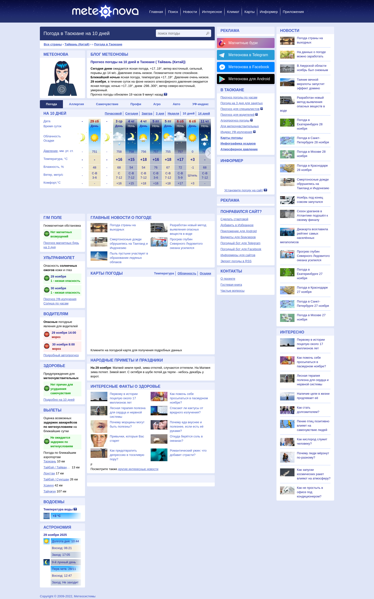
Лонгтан (49, 473)
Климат (233, 12)
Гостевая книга (231, 284)
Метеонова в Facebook (248, 67)
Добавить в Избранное (237, 225)
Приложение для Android (239, 231)
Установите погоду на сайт (243, 190)
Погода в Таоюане (108, 44)
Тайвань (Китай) (77, 44)
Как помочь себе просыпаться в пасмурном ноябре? (189, 398)
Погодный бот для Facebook (241, 249)
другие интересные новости (138, 469)
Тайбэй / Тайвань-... (57, 467)
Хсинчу (48, 485)
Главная (156, 12)
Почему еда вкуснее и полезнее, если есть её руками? (186, 426)
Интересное (212, 12)
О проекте (228, 278)
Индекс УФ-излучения (236, 132)
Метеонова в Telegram (248, 55)
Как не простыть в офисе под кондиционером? (310, 492)
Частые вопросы (233, 290)
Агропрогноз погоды (235, 120)
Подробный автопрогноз (61, 355)
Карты (249, 12)
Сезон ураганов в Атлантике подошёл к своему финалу (312, 215)
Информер (269, 12)
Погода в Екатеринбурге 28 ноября (310, 124)
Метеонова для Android (249, 79)
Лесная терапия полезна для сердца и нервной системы (128, 412)
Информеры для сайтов (238, 255)
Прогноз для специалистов (240, 109)
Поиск (173, 12)
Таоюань (49, 461)
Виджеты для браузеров (238, 237)
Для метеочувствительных (240, 126)
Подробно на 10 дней (58, 399)
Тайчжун (49, 491)
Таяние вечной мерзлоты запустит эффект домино (311, 84)
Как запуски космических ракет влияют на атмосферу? (314, 474)
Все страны (53, 44)
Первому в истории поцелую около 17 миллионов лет (124, 398)
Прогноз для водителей (237, 114)
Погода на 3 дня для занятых (242, 103)
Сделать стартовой (234, 219)
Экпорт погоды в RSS (236, 261)
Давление (50, 151)
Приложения (293, 12)
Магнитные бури (243, 43)
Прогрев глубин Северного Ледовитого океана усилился (186, 243)
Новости (190, 12)
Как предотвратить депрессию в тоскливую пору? (127, 455)
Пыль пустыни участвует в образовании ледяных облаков (129, 258)
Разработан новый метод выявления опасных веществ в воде (188, 229)
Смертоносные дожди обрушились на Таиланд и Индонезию (129, 243)
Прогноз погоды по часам (239, 97)
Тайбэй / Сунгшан (56, 479)
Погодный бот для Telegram (240, 243)
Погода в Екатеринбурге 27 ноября (310, 274)
